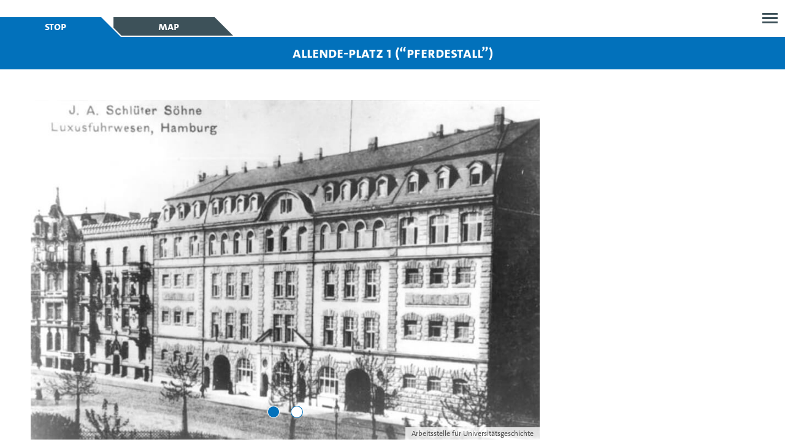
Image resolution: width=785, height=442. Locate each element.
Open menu (770, 18)
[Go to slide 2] (296, 411)
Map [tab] (168, 26)
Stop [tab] (55, 26)
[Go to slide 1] (273, 411)
